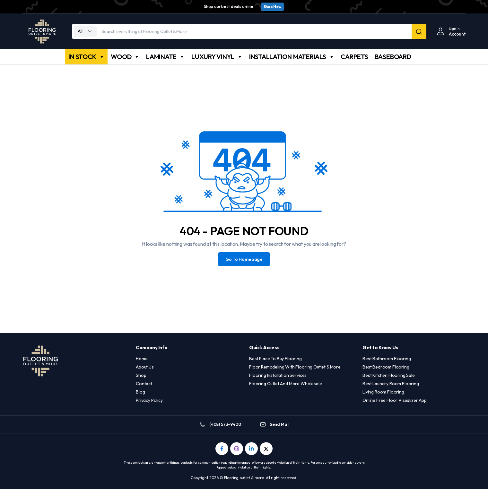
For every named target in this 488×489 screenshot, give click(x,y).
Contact (144, 383)
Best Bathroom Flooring (386, 358)
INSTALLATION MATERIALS (292, 56)
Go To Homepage (244, 259)
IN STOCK (86, 56)
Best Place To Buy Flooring (275, 358)
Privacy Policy (149, 400)
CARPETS (354, 57)
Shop (141, 375)
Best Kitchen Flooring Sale (388, 375)
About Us (145, 367)
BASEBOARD (393, 57)
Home (141, 358)
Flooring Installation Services (278, 375)
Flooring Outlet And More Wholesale (285, 383)
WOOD (125, 56)
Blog (140, 392)
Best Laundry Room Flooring (390, 383)
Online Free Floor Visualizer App (394, 400)
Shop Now (272, 6)
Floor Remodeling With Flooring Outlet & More (295, 367)
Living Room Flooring (383, 392)
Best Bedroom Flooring (385, 367)
